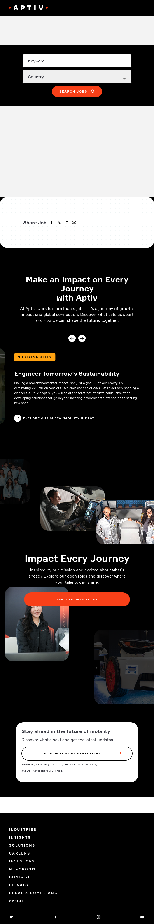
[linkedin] (67, 223)
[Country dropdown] (77, 77)
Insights (20, 837)
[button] (142, 8)
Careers (19, 853)
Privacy (19, 885)
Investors (22, 861)
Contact (19, 877)
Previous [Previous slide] (72, 338)
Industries (23, 829)
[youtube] (142, 917)
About (16, 901)
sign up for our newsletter (72, 753)
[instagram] (98, 917)
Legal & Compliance (35, 893)
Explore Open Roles (77, 599)
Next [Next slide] (82, 338)
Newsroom (22, 869)
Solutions (22, 845)
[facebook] (52, 223)
